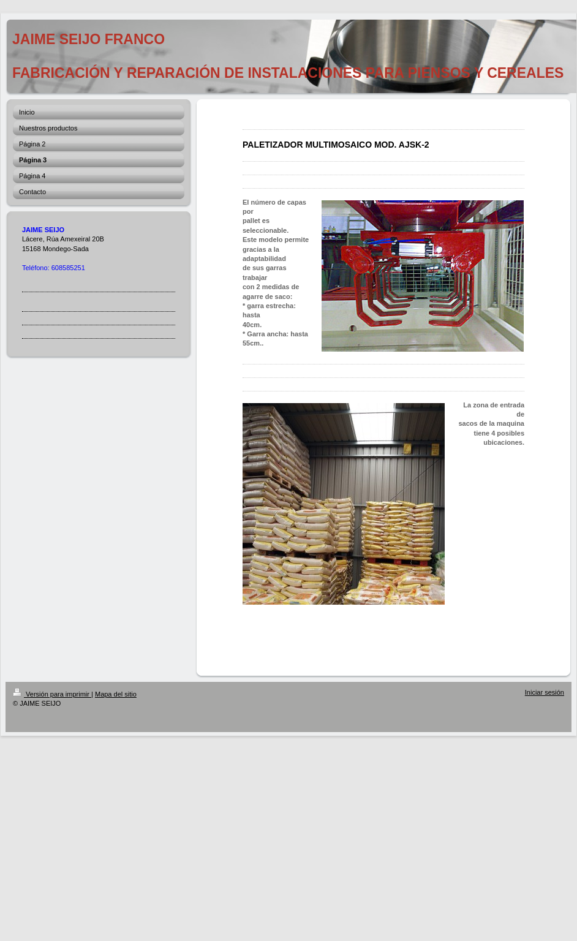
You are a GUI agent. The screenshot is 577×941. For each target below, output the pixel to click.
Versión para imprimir (52, 694)
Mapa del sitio (116, 694)
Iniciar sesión (544, 692)
